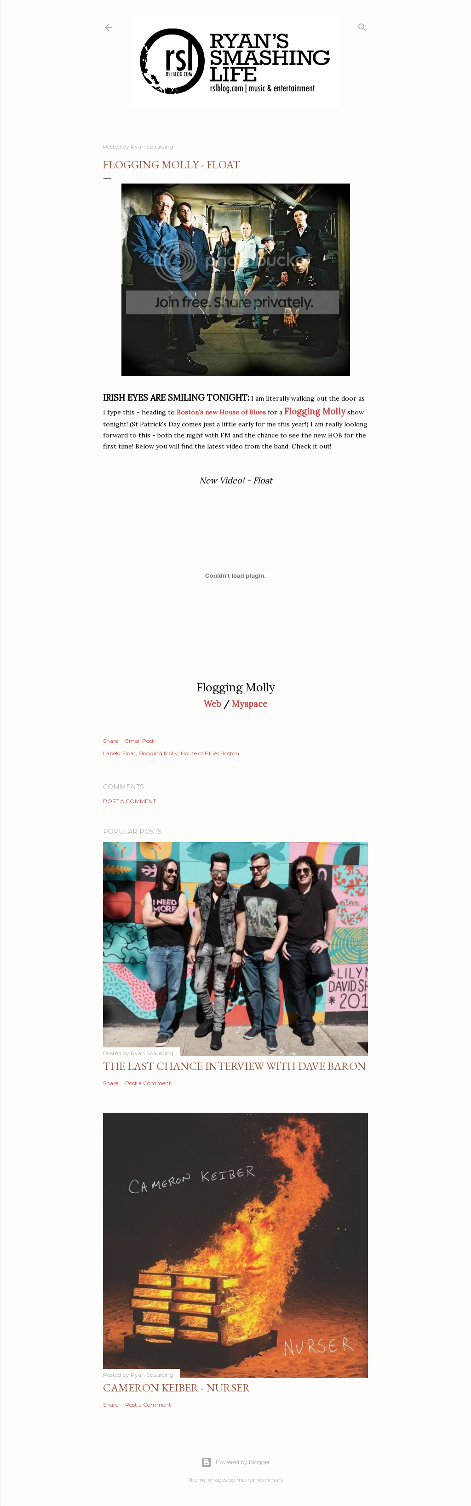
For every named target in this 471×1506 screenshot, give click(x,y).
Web (212, 704)
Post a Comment (129, 801)
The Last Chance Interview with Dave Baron (234, 1066)
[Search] (362, 25)
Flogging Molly (158, 753)
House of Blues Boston (210, 753)
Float (129, 753)
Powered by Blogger (235, 1462)
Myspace (249, 704)
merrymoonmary (260, 1479)
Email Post (139, 740)
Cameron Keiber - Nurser (176, 1387)
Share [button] (110, 740)
